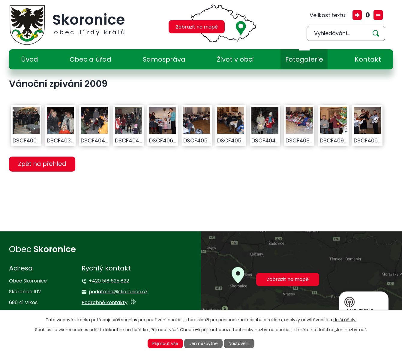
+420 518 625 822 (109, 280)
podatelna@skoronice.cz (118, 291)
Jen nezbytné (203, 343)
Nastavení (239, 343)
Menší (378, 15)
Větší (357, 15)
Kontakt (368, 59)
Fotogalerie (304, 59)
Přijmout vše (165, 343)
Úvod (29, 59)
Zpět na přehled (42, 164)
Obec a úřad (90, 59)
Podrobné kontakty (105, 302)
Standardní (367, 15)
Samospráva (164, 59)
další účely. (344, 320)
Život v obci (235, 59)
